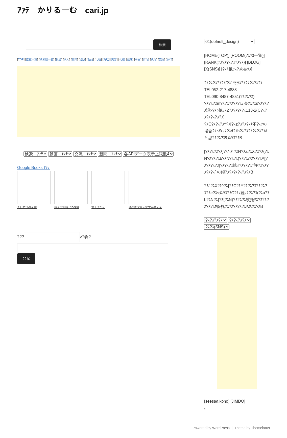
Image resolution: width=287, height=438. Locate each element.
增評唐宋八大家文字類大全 (145, 207)
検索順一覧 (47, 59)
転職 (74, 59)
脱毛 (153, 59)
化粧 (122, 59)
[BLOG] (253, 62)
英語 (161, 59)
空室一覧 (31, 59)
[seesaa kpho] (216, 401)
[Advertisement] (98, 101)
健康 (130, 59)
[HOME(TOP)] (216, 55)
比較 (98, 59)
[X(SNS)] (212, 69)
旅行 (169, 59)
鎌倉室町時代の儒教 (66, 207)
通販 (82, 59)
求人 (66, 59)
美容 (114, 59)
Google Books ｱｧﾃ (33, 167)
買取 (106, 59)
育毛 (146, 59)
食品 (90, 59)
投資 (58, 59)
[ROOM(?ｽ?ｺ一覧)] (248, 55)
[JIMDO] (237, 401)
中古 (137, 59)
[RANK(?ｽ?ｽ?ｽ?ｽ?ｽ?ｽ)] (225, 62)
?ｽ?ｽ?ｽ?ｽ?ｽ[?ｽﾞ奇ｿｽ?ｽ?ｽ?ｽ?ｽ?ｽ (233, 83)
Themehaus (260, 428)
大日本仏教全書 (27, 207)
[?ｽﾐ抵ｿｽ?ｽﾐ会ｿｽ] (236, 69)
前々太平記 (98, 207)
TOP (21, 59)
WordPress (221, 428)
